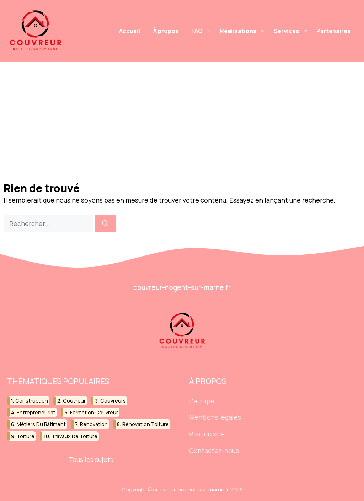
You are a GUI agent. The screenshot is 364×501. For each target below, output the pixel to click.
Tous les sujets (91, 459)
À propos (165, 31)
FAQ (202, 31)
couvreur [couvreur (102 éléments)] (74, 400)
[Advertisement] (182, 115)
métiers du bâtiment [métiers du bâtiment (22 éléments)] (41, 424)
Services (292, 31)
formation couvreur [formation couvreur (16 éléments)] (94, 412)
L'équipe (201, 401)
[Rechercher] (105, 223)
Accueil (129, 31)
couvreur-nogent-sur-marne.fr (190, 489)
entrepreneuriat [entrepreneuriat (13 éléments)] (36, 412)
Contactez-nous (214, 450)
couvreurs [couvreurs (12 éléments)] (113, 400)
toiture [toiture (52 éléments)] (25, 436)
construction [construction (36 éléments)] (31, 400)
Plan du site (207, 434)
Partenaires (333, 31)
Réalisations (243, 31)
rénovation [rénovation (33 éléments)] (94, 424)
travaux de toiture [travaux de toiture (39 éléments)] (74, 436)
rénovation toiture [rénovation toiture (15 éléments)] (145, 424)
